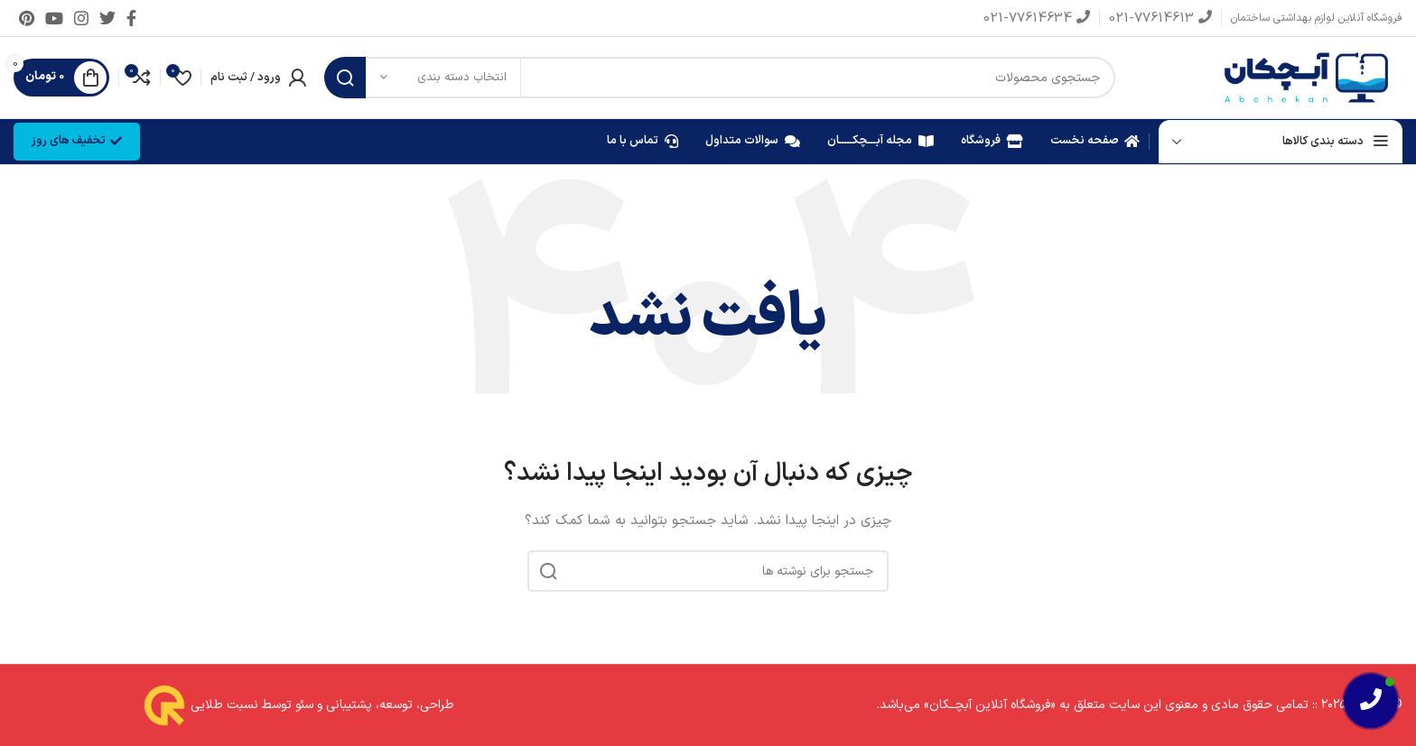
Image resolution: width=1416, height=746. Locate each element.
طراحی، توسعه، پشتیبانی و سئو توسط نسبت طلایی (320, 704)
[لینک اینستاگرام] (81, 18)
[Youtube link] (54, 18)
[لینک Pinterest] (27, 18)
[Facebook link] (131, 18)
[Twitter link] (107, 18)
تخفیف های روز (77, 141)
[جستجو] (719, 77)
